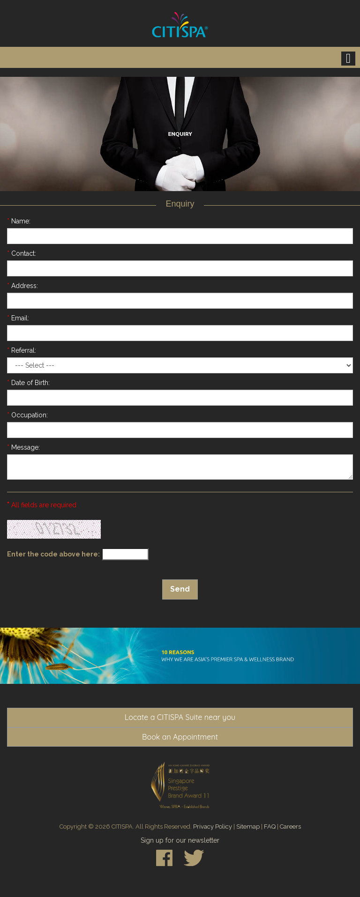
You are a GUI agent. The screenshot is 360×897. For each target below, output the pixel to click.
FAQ (270, 826)
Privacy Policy (212, 826)
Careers (290, 826)
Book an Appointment (180, 736)
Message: (23, 447)
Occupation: (27, 415)
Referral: (21, 350)
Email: (18, 318)
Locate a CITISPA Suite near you (180, 717)
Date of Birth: (28, 382)
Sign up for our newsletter (180, 840)
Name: (18, 221)
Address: (22, 285)
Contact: (21, 253)
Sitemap (248, 826)
